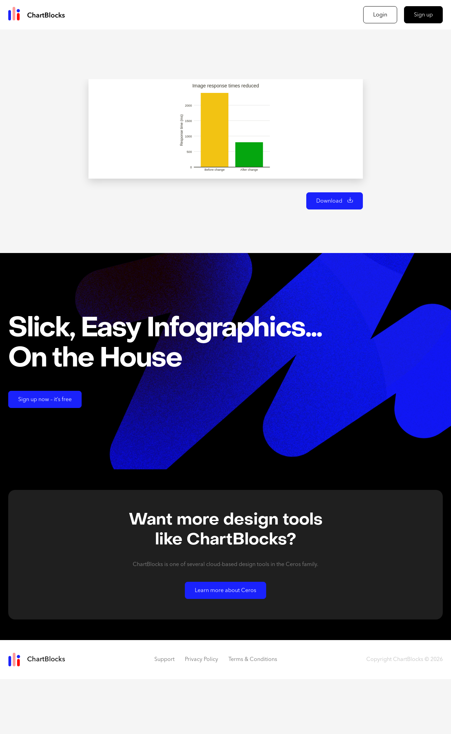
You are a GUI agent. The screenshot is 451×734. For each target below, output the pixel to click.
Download (329, 256)
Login (380, 15)
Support (164, 714)
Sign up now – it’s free (45, 454)
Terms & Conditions (252, 714)
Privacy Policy (201, 714)
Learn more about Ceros (225, 645)
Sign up (423, 15)
